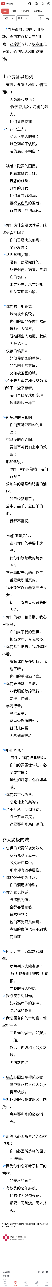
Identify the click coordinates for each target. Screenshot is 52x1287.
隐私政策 (6, 1272)
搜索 (14, 11)
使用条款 (6, 1276)
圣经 (5, 11)
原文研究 (25, 11)
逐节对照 (37, 11)
